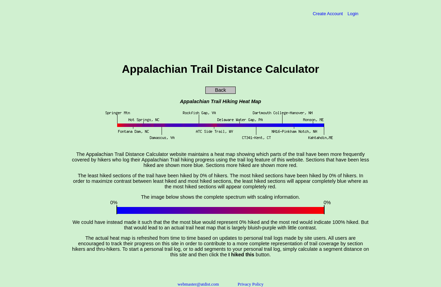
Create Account (328, 13)
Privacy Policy (251, 284)
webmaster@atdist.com (198, 284)
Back (220, 90)
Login (353, 13)
